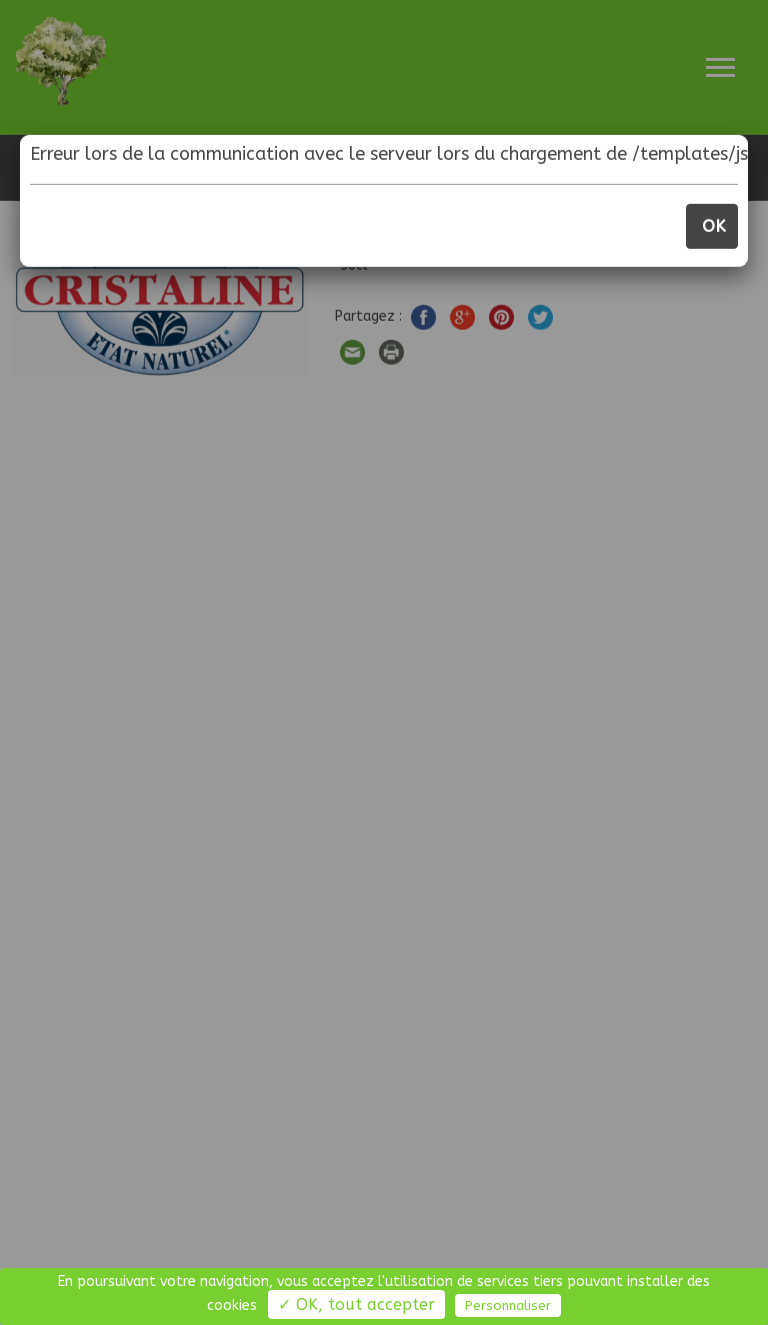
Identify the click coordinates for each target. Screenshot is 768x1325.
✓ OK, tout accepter (356, 1304)
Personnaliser (508, 1305)
